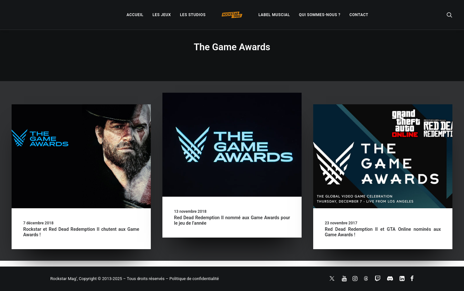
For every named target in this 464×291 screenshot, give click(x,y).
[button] (449, 15)
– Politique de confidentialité (192, 278)
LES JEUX (161, 15)
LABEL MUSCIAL (274, 15)
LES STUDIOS (193, 15)
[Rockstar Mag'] (232, 15)
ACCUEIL (135, 15)
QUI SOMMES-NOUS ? (320, 15)
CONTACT (359, 15)
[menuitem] (135, 15)
